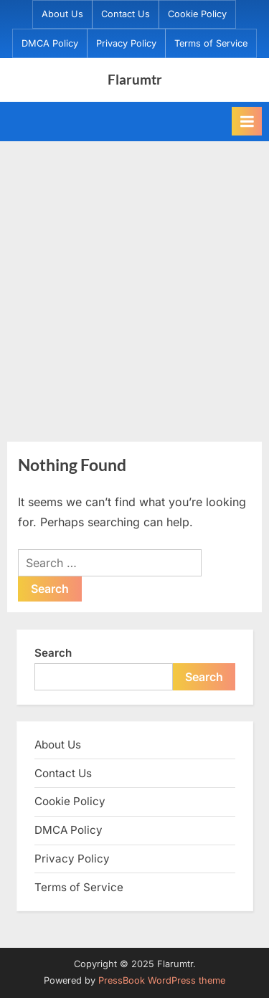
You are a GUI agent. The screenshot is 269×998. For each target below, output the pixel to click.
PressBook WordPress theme (161, 980)
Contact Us (125, 14)
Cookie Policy (197, 14)
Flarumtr (135, 79)
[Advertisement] (134, 282)
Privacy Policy (126, 43)
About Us (62, 14)
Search (53, 653)
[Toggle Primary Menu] (247, 121)
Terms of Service (210, 43)
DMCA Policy (50, 43)
